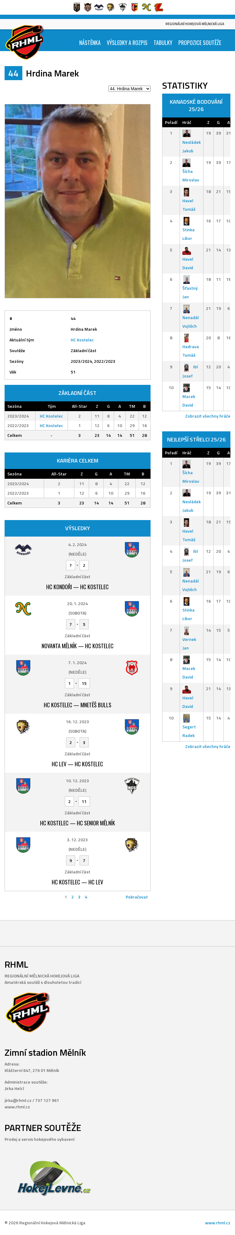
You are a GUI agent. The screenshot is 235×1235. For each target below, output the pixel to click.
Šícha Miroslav (190, 171)
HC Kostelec (82, 340)
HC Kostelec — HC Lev (77, 882)
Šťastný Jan (190, 288)
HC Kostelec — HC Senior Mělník (77, 823)
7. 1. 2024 (77, 662)
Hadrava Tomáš (190, 346)
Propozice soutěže (199, 42)
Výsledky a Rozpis (127, 42)
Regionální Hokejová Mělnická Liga (195, 23)
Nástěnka (90, 42)
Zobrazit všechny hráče (207, 416)
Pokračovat (137, 897)
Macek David (188, 396)
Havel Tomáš (189, 200)
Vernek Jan (189, 639)
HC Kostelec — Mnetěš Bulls (77, 705)
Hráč (186, 122)
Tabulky (163, 42)
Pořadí (171, 122)
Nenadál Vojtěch (190, 317)
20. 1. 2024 (77, 603)
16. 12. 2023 (77, 721)
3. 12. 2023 (77, 839)
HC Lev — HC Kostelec (77, 764)
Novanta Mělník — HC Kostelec (78, 646)
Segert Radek (189, 727)
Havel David (187, 259)
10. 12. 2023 (77, 780)
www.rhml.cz (217, 1222)
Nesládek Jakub (191, 142)
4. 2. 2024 (77, 544)
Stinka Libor (188, 230)
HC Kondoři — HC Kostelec (77, 587)
